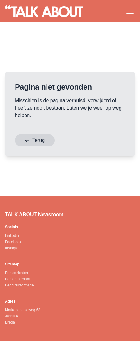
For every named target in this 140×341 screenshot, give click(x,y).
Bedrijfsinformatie (19, 285)
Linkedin (12, 236)
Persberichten (16, 273)
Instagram (13, 248)
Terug (35, 140)
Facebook (13, 242)
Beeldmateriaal (17, 279)
